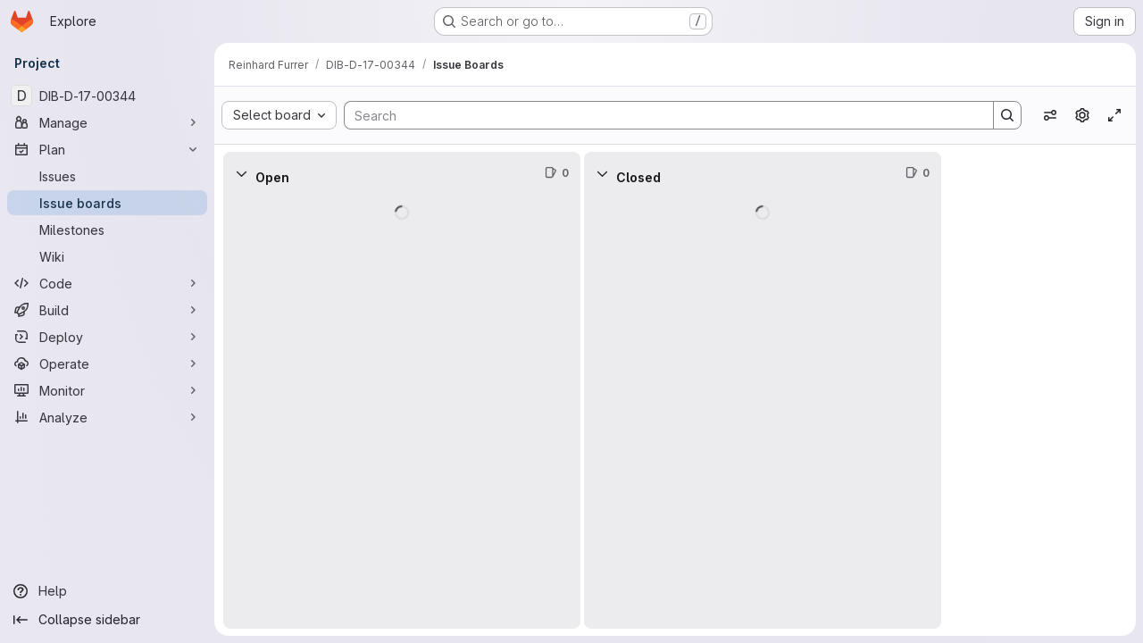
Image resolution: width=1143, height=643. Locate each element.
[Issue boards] (107, 202)
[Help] (107, 591)
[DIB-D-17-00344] (107, 95)
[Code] (107, 283)
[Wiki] (107, 256)
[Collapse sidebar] (107, 619)
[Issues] (107, 175)
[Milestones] (107, 229)
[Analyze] (107, 417)
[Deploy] (107, 336)
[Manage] (107, 122)
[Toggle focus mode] (1114, 115)
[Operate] (107, 363)
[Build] (107, 309)
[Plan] (107, 149)
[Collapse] (241, 173)
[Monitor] (107, 390)
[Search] (660, 115)
